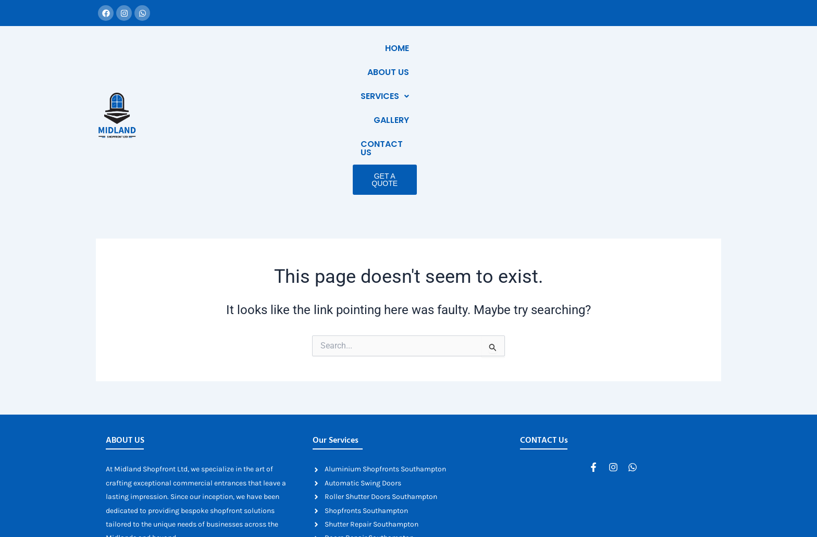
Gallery (599, 48)
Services (542, 48)
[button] (542, 48)
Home (433, 48)
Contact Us (660, 48)
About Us (481, 48)
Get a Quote (663, 72)
